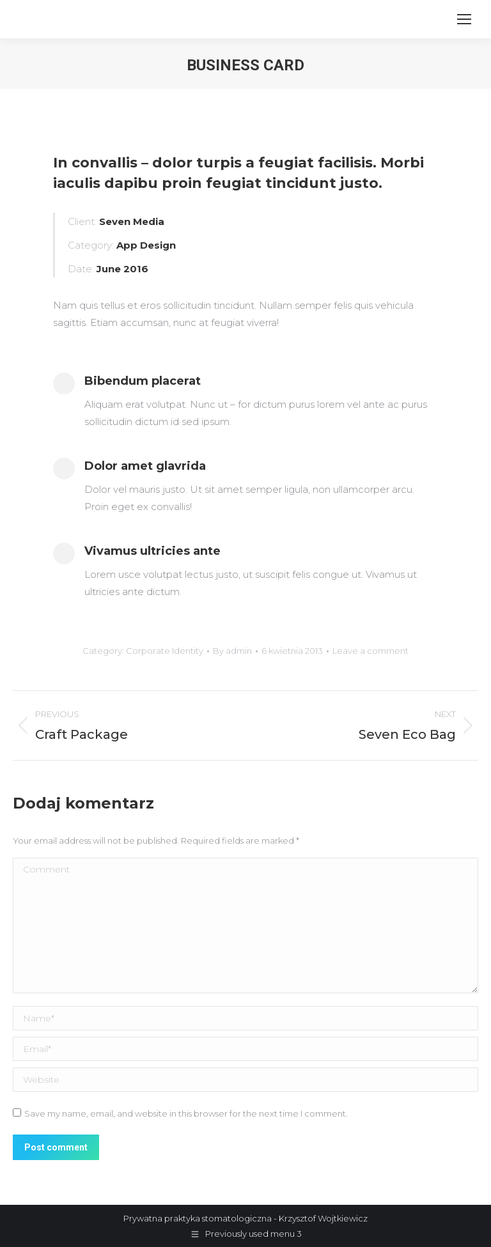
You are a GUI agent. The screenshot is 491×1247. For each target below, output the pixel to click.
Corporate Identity (164, 651)
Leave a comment (370, 651)
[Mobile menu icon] (464, 19)
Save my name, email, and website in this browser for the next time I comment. (186, 1113)
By (232, 651)
